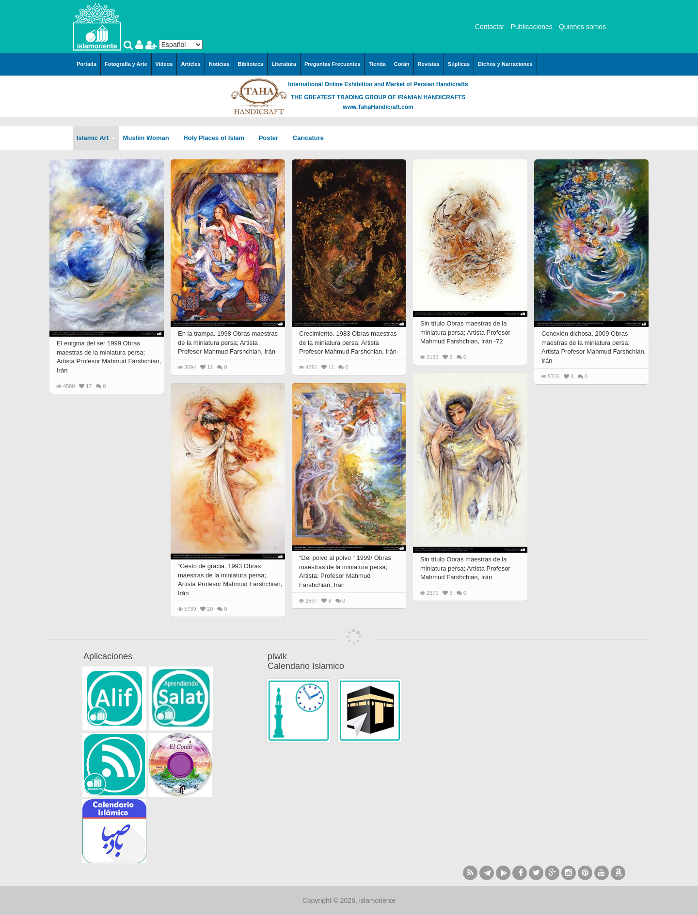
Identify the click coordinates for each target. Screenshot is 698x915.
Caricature (308, 137)
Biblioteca (251, 64)
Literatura (283, 64)
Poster (272, 137)
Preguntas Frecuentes (332, 64)
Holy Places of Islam (217, 137)
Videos (164, 64)
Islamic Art (96, 137)
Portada (86, 64)
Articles (190, 64)
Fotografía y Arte (126, 64)
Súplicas (459, 64)
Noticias (219, 64)
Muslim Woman (149, 137)
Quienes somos (582, 27)
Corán (402, 64)
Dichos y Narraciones (505, 64)
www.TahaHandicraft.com (378, 107)
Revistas (429, 64)
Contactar (490, 27)
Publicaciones (531, 27)
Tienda (376, 64)
